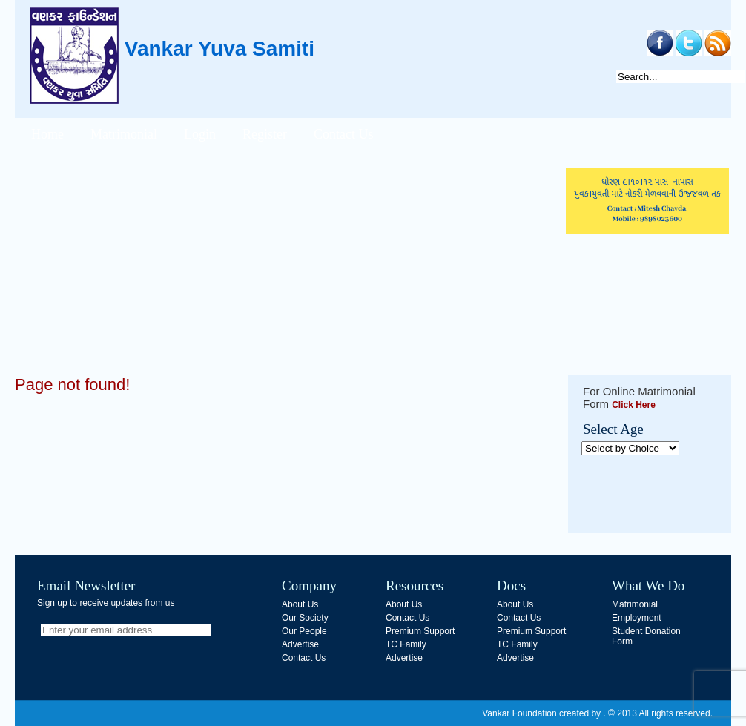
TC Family (406, 644)
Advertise (300, 644)
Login (200, 134)
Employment (636, 618)
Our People (304, 631)
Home (47, 134)
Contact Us (344, 134)
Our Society (305, 618)
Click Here (634, 405)
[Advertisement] (285, 271)
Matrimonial (123, 134)
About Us (300, 604)
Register (264, 134)
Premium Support (420, 631)
